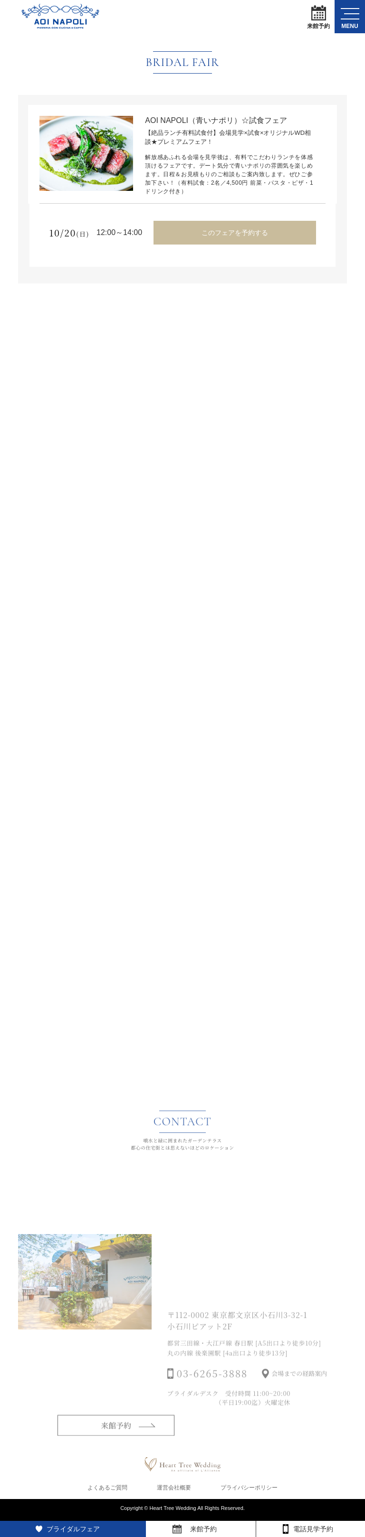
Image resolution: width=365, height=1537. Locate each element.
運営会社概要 (174, 1490)
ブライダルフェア (73, 1529)
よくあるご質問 (107, 1490)
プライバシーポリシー (249, 1490)
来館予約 (318, 16)
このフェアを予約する (235, 232)
